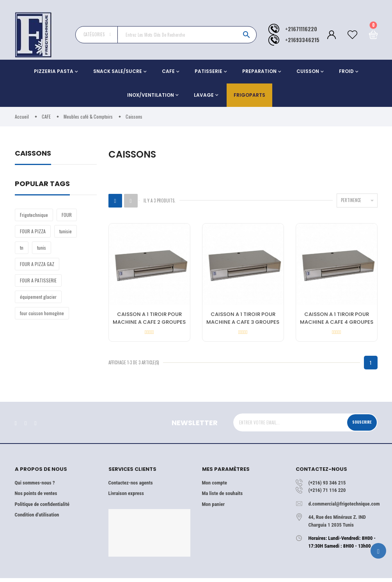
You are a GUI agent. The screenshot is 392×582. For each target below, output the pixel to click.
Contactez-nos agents (130, 486)
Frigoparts (249, 95)
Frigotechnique (34, 214)
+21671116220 (301, 29)
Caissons (33, 154)
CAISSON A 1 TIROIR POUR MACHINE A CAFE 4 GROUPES (336, 318)
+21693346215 (302, 40)
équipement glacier (38, 296)
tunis (41, 247)
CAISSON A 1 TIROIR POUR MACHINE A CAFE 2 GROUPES (149, 318)
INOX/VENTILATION (150, 95)
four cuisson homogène (42, 313)
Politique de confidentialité (42, 508)
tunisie (65, 231)
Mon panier (213, 508)
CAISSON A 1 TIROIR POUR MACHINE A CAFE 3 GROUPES (242, 318)
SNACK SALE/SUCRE (117, 71)
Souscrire (359, 426)
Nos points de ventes (36, 497)
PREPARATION (259, 71)
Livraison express (126, 497)
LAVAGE (204, 95)
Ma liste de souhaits (222, 497)
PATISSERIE (208, 71)
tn (21, 247)
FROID (346, 71)
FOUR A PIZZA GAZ (37, 264)
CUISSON (307, 71)
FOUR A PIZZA (33, 231)
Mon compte (214, 486)
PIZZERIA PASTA (53, 71)
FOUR (67, 214)
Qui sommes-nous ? (35, 486)
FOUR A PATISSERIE (38, 280)
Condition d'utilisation (37, 519)
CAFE (168, 71)
